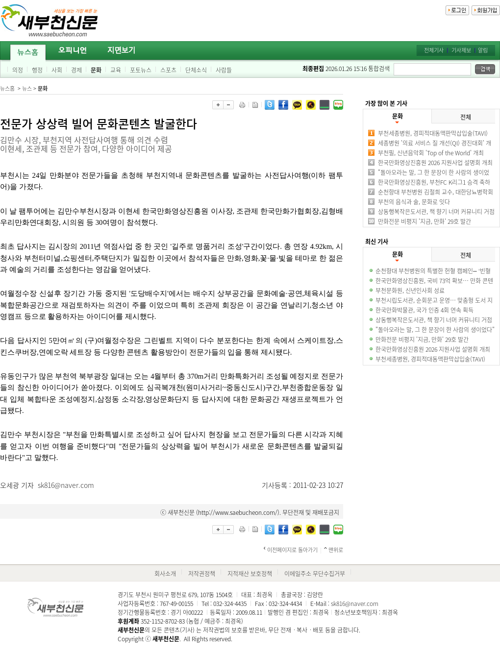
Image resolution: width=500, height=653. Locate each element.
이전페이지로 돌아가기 (292, 550)
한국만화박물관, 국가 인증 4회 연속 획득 (424, 310)
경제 (76, 70)
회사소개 (165, 573)
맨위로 (335, 550)
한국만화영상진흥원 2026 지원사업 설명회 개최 (435, 162)
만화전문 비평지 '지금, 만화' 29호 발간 (424, 221)
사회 (56, 70)
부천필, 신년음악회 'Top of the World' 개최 (431, 152)
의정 (17, 70)
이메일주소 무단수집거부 (314, 573)
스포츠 (168, 70)
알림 (483, 50)
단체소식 (196, 70)
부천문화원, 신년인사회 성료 (410, 290)
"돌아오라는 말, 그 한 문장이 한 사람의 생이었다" (435, 329)
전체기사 (434, 50)
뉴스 (27, 88)
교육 (115, 70)
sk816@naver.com (66, 485)
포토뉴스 (140, 70)
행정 (37, 70)
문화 (96, 70)
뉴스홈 (7, 88)
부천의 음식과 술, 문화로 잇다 (414, 201)
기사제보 (461, 50)
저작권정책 (201, 573)
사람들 (224, 70)
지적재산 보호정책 (249, 573)
